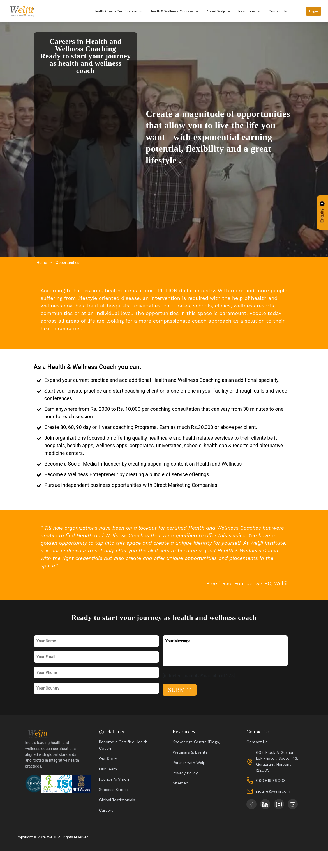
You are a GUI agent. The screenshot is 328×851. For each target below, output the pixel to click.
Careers (106, 810)
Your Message (225, 650)
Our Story (108, 758)
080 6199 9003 (270, 780)
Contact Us (278, 11)
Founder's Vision (114, 779)
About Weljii (219, 11)
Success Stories (114, 789)
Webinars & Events (190, 752)
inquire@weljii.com (273, 791)
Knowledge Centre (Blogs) (197, 741)
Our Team (108, 769)
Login (313, 11)
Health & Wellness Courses (175, 11)
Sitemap (180, 783)
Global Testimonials (117, 799)
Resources (250, 11)
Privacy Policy (185, 772)
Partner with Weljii (189, 762)
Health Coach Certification (118, 11)
